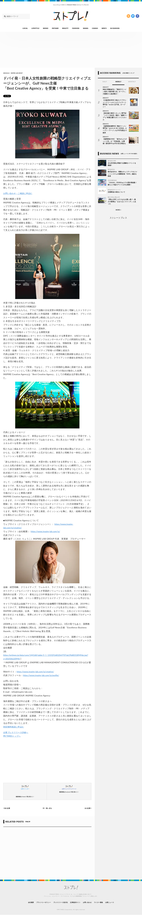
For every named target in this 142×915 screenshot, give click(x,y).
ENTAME (55, 28)
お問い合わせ (90, 902)
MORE (118, 202)
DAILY (104, 82)
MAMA (85, 28)
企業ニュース (116, 902)
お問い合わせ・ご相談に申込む (18, 193)
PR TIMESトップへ (12, 736)
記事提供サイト (76, 902)
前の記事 (7, 808)
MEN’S (104, 28)
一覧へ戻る (47, 808)
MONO (45, 28)
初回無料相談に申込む (14, 726)
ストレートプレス (118, 209)
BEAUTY (65, 28)
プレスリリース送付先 (58, 902)
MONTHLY (132, 82)
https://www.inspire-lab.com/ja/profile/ (42, 675)
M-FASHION (114, 28)
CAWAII (95, 28)
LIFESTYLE (35, 28)
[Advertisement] (71, 50)
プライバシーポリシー (39, 902)
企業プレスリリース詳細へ (16, 732)
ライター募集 (103, 902)
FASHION (75, 28)
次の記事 (87, 808)
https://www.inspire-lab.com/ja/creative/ (37, 671)
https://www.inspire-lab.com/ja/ (46, 531)
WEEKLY (118, 82)
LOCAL (25, 28)
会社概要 (24, 902)
